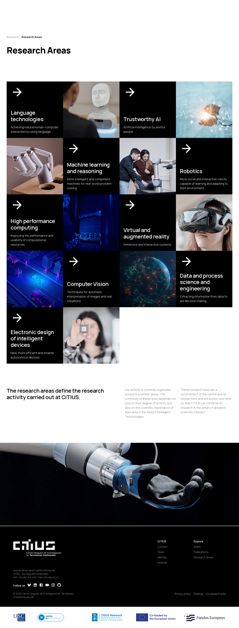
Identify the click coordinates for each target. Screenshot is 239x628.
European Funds (216, 594)
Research (13, 37)
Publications (201, 552)
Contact (162, 547)
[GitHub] (59, 585)
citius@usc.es (51, 577)
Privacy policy (183, 594)
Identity (162, 557)
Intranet (162, 562)
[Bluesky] (29, 585)
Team (161, 552)
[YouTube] (47, 585)
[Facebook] (41, 585)
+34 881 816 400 (27, 577)
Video (197, 547)
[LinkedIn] (35, 585)
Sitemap (198, 594)
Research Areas (203, 557)
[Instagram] (53, 585)
